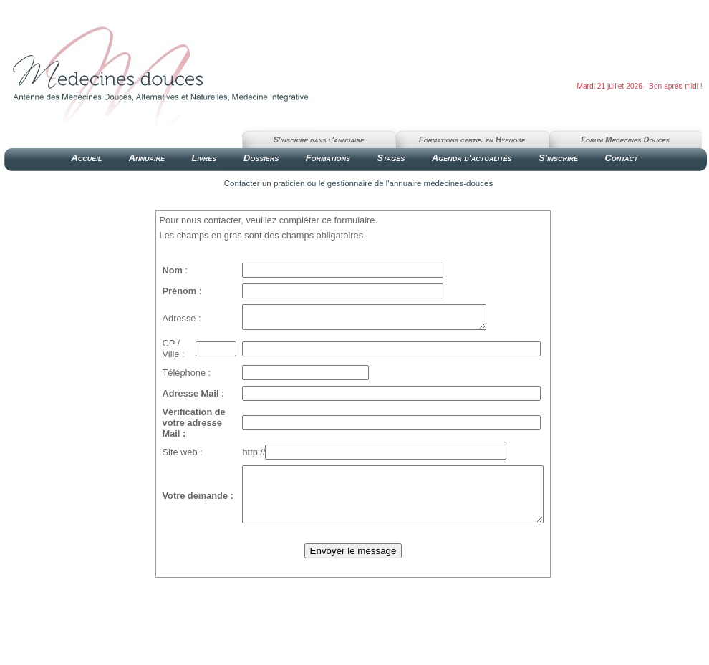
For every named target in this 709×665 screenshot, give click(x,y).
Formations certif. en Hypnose (472, 139)
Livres (204, 157)
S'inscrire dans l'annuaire (319, 139)
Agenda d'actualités (472, 157)
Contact (620, 157)
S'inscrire (558, 157)
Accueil (86, 157)
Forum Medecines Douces (625, 139)
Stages (391, 157)
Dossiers (261, 157)
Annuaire (147, 157)
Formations (328, 157)
